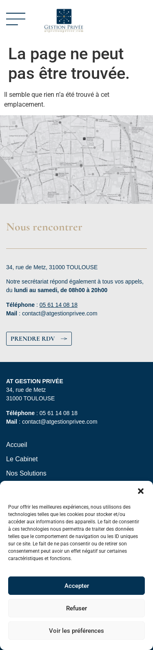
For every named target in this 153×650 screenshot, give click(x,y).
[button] (141, 491)
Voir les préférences (76, 630)
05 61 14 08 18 (59, 305)
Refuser (76, 608)
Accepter (76, 586)
